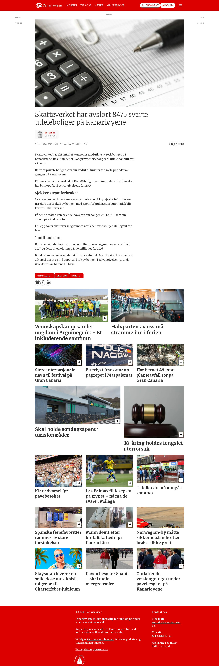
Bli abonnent (150, 5)
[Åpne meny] (180, 5)
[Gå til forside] (49, 5)
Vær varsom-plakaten (100, 639)
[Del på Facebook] (171, 144)
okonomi (62, 275)
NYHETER (71, 5)
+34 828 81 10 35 (161, 636)
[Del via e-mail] (181, 144)
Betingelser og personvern (91, 649)
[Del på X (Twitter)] (176, 144)
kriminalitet (44, 275)
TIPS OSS (85, 5)
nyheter (76, 275)
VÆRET (99, 5)
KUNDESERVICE (115, 5)
